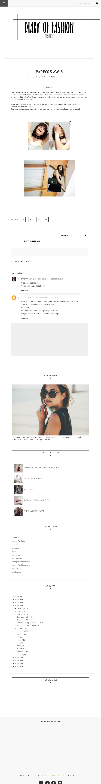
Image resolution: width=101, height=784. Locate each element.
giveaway (16, 549)
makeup (15, 542)
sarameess (16, 532)
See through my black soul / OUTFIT (30, 617)
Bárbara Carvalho (28, 273)
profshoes (16, 566)
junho (19, 634)
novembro (21, 605)
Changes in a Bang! (24, 611)
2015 (17, 652)
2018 (17, 593)
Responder (24, 284)
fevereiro (21, 646)
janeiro (20, 649)
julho (19, 631)
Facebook (54, 304)
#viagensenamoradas (21, 556)
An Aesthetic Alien (29, 304)
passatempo (17, 552)
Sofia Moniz (26, 292)
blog (14, 545)
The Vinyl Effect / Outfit (34, 505)
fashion (15, 539)
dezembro (21, 602)
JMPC (79, 770)
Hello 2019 (28, 483)
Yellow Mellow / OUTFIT (34, 473)
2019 (17, 591)
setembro (21, 625)
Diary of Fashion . (51, 770)
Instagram (43, 304)
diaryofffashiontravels (21, 559)
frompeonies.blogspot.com (33, 280)
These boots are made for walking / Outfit (42, 462)
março (19, 643)
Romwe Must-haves (24, 614)
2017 (17, 596)
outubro (20, 622)
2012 (17, 660)
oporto (15, 562)
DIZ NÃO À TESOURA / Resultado (37, 494)
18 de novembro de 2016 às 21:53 (45, 292)
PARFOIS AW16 (22, 608)
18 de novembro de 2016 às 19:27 (50, 273)
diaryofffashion (18, 535)
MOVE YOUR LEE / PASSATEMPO (29, 619)
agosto (20, 628)
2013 (17, 657)
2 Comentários (64, 77)
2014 (17, 655)
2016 (17, 599)
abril (19, 640)
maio (19, 637)
